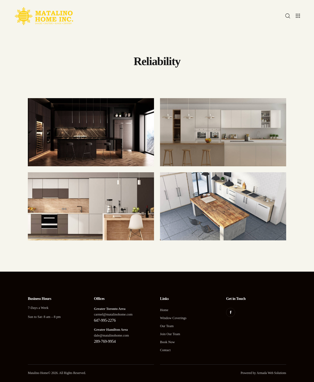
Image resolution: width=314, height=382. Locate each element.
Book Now (167, 342)
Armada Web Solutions (271, 373)
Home (164, 310)
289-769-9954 (105, 341)
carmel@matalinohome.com (113, 314)
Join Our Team (170, 334)
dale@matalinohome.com (111, 335)
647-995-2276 (105, 320)
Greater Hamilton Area (111, 330)
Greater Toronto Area (109, 309)
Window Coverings (173, 318)
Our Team (167, 326)
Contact (165, 350)
